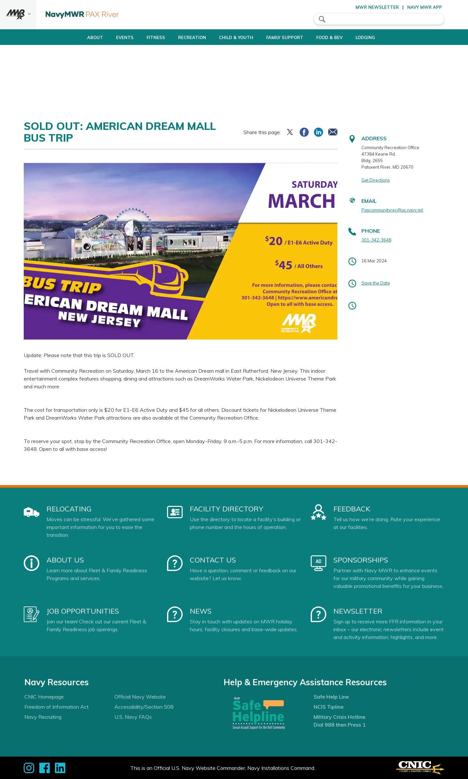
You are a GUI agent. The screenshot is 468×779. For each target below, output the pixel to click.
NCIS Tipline (329, 706)
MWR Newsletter (377, 7)
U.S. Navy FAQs (133, 717)
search (322, 19)
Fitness (142, 37)
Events (111, 37)
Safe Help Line (331, 696)
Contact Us (213, 559)
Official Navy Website (140, 696)
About (76, 37)
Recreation (184, 37)
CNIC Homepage (44, 696)
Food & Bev (338, 37)
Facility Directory (226, 508)
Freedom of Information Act (56, 706)
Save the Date (375, 282)
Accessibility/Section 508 (144, 706)
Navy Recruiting (42, 717)
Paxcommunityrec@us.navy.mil (392, 210)
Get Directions (375, 180)
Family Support (287, 37)
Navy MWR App (424, 7)
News (201, 611)
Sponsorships (360, 559)
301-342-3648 (376, 240)
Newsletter (358, 611)
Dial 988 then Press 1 (340, 724)
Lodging (379, 37)
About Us (65, 559)
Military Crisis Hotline (339, 717)
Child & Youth (233, 37)
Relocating (69, 508)
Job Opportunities (82, 611)
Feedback (351, 508)
